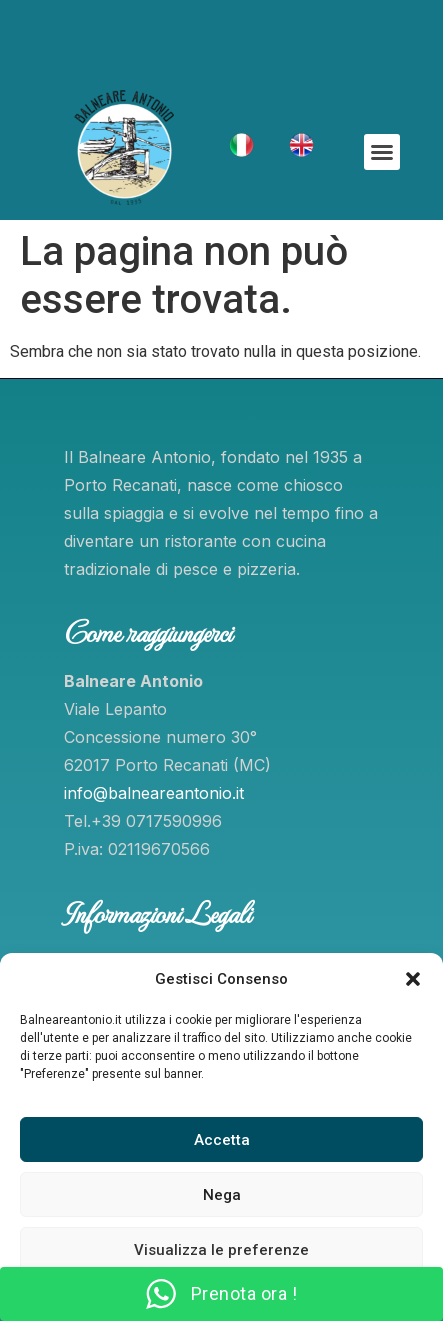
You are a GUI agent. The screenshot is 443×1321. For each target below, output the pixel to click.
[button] (413, 979)
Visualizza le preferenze (221, 1250)
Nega (222, 1195)
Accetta (222, 1140)
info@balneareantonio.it (154, 793)
